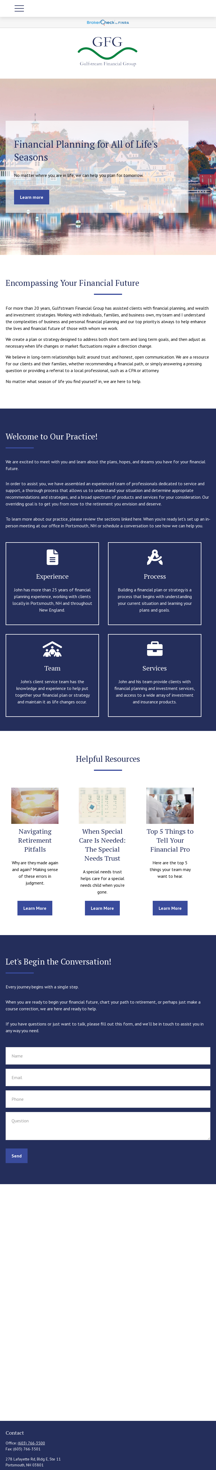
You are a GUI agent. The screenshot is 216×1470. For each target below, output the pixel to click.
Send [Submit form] (17, 1156)
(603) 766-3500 (31, 1443)
